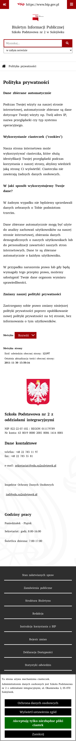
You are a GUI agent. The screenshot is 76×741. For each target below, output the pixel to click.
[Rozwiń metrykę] (25, 335)
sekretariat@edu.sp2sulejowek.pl (35, 465)
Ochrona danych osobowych (38, 703)
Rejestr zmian (38, 639)
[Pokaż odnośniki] (4, 4)
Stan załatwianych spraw (38, 575)
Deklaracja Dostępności (38, 652)
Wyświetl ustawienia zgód (38, 712)
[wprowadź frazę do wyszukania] (33, 43)
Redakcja (38, 613)
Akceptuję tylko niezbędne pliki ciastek (38, 723)
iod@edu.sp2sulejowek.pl (21, 494)
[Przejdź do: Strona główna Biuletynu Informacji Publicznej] (4, 66)
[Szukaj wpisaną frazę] (67, 43)
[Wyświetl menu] (71, 4)
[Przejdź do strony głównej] (38, 23)
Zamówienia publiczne (38, 588)
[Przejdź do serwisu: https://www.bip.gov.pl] (38, 4)
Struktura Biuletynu (38, 600)
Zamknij (38, 734)
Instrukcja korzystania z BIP (38, 626)
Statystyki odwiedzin (38, 665)
